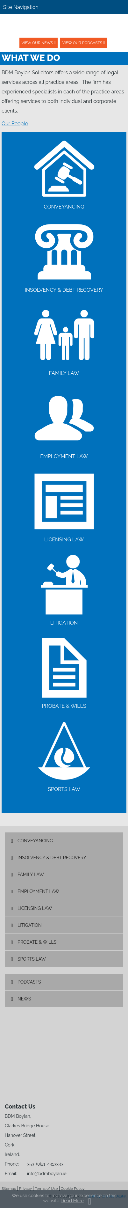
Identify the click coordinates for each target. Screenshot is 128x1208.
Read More (72, 1200)
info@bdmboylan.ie (47, 1173)
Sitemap (9, 1188)
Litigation (30, 925)
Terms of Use (46, 1188)
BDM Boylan (64, 25)
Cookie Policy (73, 1188)
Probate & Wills (37, 942)
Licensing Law (35, 908)
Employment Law (38, 891)
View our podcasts (82, 42)
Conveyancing (35, 840)
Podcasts (29, 982)
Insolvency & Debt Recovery (52, 857)
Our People (15, 124)
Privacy (25, 1188)
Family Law (31, 874)
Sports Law (32, 959)
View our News (37, 42)
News (24, 998)
